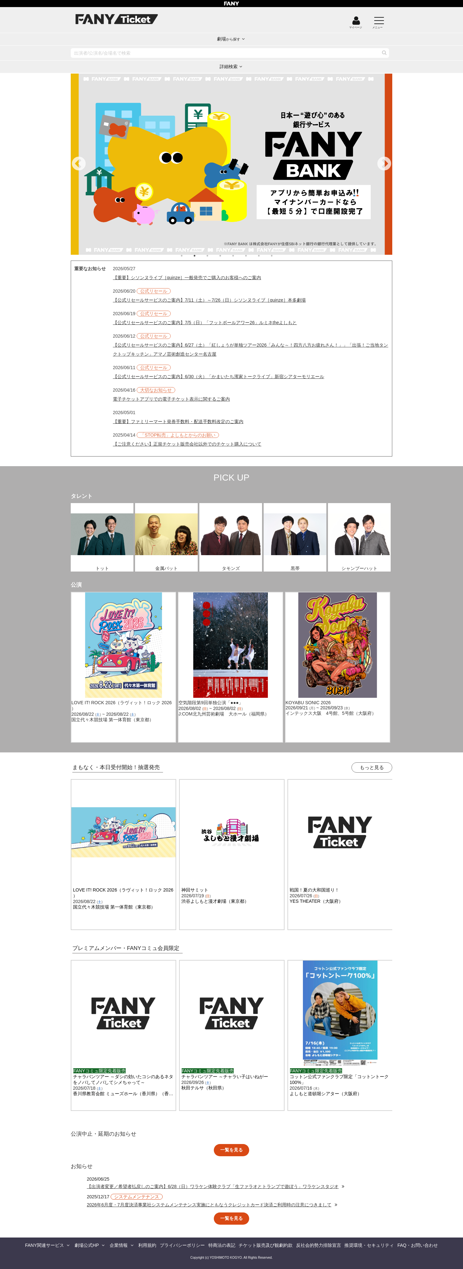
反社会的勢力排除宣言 (318, 1245)
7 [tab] (265, 255)
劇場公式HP (87, 1245)
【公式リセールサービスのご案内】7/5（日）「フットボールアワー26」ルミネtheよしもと (205, 322)
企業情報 (119, 1245)
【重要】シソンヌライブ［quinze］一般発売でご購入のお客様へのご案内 (187, 277)
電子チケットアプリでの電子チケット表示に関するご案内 (171, 399)
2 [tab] (201, 255)
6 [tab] (252, 255)
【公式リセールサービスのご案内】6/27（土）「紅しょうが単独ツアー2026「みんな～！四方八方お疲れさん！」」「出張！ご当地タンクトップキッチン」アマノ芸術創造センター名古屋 (250, 349)
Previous (79, 164)
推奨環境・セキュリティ (369, 1245)
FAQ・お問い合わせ (417, 1245)
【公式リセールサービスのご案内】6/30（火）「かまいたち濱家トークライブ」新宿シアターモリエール (218, 376)
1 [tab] (188, 255)
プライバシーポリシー (182, 1245)
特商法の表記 (221, 1245)
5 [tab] (239, 255)
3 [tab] (213, 255)
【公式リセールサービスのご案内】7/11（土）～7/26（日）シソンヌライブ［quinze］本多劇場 (209, 300)
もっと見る (372, 767)
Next (384, 164)
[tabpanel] (231, 164)
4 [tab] (226, 255)
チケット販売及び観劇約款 (266, 1245)
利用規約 (147, 1245)
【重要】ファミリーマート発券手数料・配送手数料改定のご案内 (178, 421)
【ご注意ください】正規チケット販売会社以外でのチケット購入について (187, 444)
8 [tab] (278, 255)
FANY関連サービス (44, 1245)
